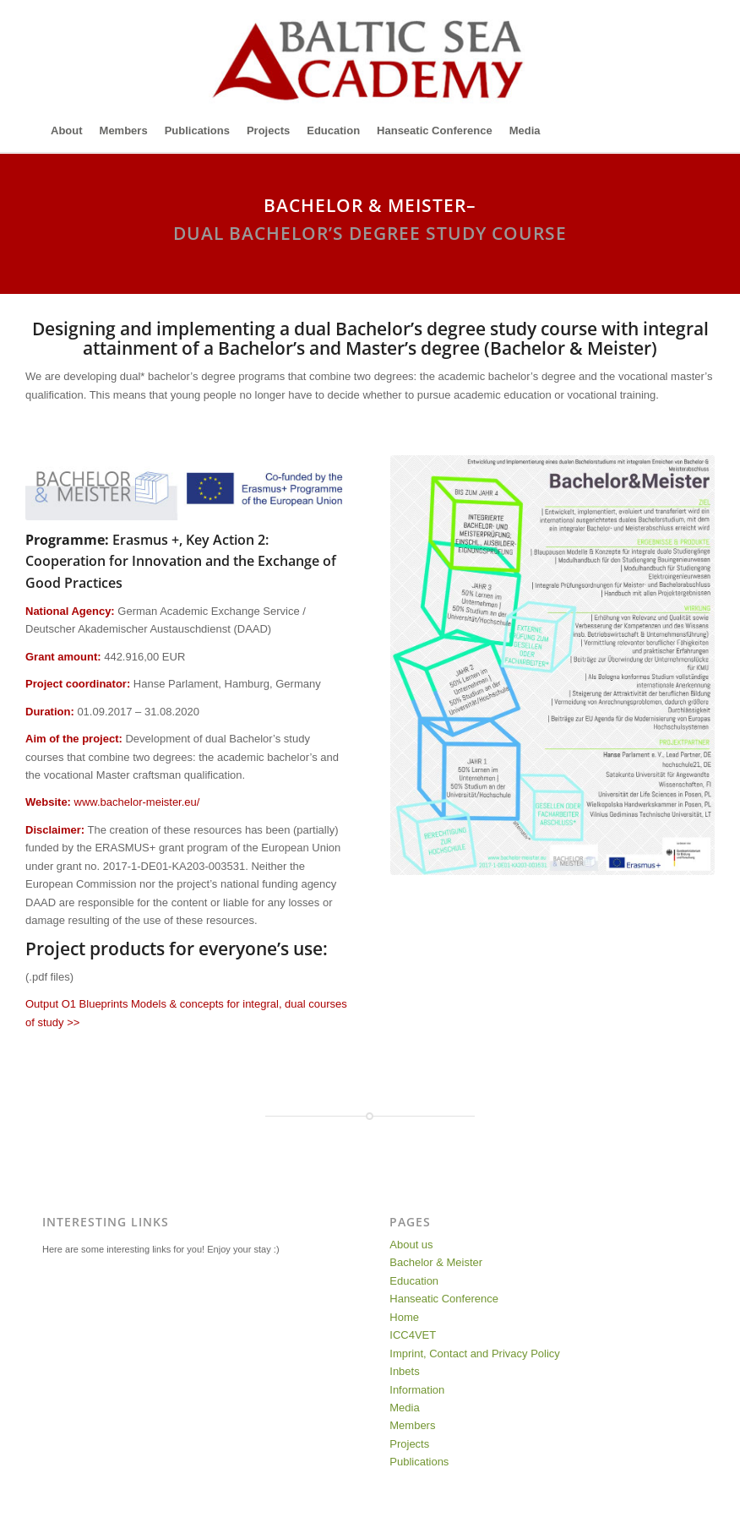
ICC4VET (412, 1335)
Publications (419, 1461)
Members (412, 1425)
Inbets (404, 1371)
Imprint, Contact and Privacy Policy (474, 1353)
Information (416, 1389)
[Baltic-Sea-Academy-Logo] (370, 55)
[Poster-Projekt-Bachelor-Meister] (552, 664)
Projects (409, 1444)
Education (413, 1281)
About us (411, 1244)
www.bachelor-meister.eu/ (137, 802)
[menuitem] (66, 131)
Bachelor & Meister (435, 1262)
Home (404, 1317)
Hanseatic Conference (443, 1298)
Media (404, 1407)
